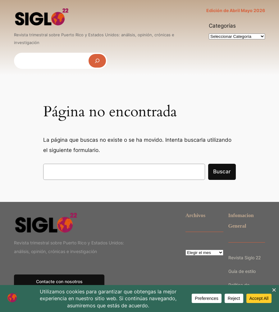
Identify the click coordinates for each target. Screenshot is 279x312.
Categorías (222, 26)
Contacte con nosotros (59, 281)
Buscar (222, 171)
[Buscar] (97, 60)
